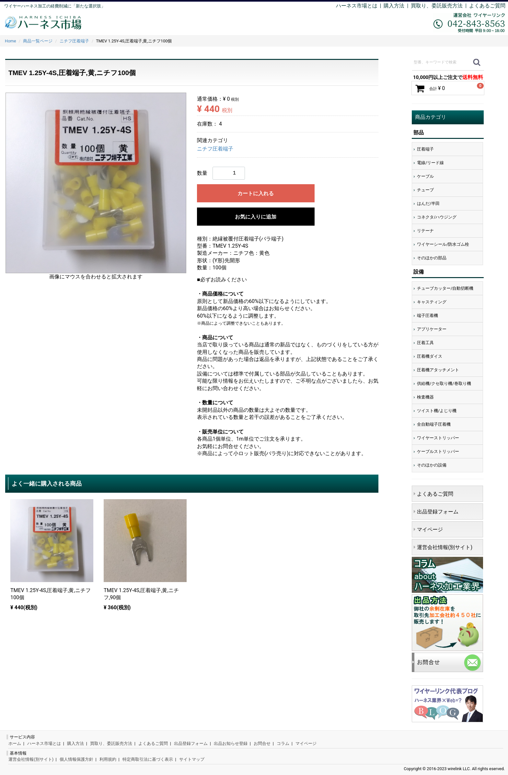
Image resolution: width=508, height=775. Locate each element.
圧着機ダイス (429, 356)
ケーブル (425, 176)
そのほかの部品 (431, 257)
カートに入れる (255, 193)
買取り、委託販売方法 (111, 743)
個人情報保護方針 (76, 759)
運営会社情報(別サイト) (444, 547)
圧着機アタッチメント (438, 369)
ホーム (14, 743)
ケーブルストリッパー (438, 451)
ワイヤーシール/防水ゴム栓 (443, 244)
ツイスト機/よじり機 (436, 410)
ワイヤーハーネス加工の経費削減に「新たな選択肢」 (54, 6)
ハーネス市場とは (356, 6)
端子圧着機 (427, 315)
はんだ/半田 (428, 203)
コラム (283, 743)
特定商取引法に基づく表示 (147, 759)
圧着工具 (425, 342)
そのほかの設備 (431, 465)
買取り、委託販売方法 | (440, 6)
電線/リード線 (430, 162)
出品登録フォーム (437, 512)
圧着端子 (425, 149)
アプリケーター (431, 329)
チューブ (425, 189)
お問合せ (262, 743)
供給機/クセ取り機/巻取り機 (444, 383)
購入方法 (394, 6)
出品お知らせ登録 (231, 743)
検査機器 (425, 397)
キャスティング (431, 301)
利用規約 (107, 759)
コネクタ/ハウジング (436, 217)
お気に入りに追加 (255, 217)
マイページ (430, 529)
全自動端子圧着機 (434, 424)
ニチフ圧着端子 (215, 149)
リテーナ (425, 230)
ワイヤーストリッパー (438, 437)
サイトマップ (191, 759)
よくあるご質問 (487, 6)
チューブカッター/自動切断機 (445, 288)
